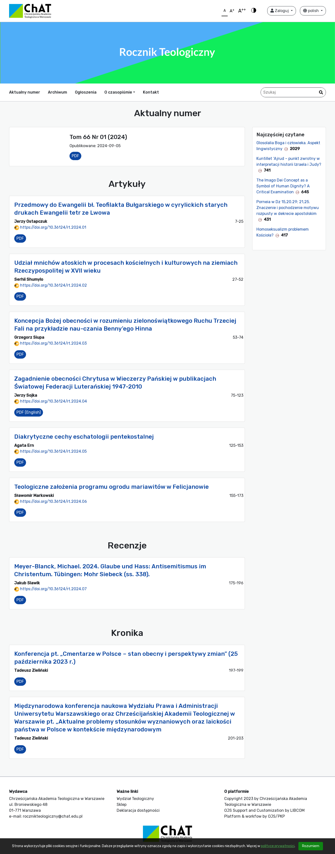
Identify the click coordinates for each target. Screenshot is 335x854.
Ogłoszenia (86, 92)
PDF (75, 156)
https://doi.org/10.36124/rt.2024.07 (50, 589)
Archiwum (57, 92)
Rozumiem (310, 846)
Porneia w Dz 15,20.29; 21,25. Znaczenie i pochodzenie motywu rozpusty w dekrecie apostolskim (287, 207)
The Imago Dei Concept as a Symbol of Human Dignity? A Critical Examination (283, 186)
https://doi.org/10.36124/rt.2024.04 (50, 401)
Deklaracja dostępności (138, 810)
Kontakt (151, 92)
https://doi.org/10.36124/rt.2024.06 (50, 501)
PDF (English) (28, 412)
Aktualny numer (24, 92)
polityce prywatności (277, 846)
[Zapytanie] (293, 92)
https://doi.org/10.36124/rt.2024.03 (50, 343)
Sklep (121, 804)
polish (311, 10)
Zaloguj (280, 10)
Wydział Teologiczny (135, 798)
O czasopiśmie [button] (118, 92)
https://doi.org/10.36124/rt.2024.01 (50, 227)
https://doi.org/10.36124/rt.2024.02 (50, 285)
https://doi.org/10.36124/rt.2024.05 (50, 451)
